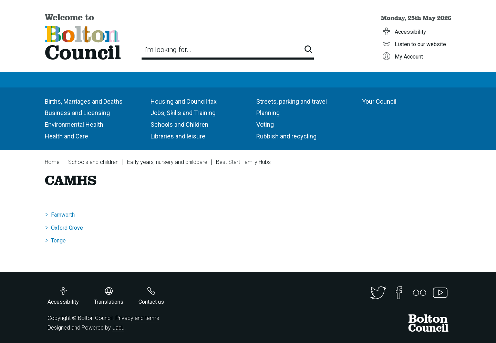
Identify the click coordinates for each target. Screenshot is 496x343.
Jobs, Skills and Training (183, 112)
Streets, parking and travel (291, 101)
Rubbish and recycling (286, 136)
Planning (268, 112)
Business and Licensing (77, 112)
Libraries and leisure (178, 136)
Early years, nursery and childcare (167, 162)
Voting (265, 124)
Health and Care (66, 136)
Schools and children (93, 162)
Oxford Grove (67, 228)
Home (52, 162)
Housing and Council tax (184, 101)
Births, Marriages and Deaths (84, 101)
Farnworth (63, 214)
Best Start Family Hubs (243, 162)
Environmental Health (74, 124)
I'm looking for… (167, 49)
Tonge (58, 240)
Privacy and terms (137, 318)
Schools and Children (179, 124)
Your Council (379, 101)
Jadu (118, 327)
